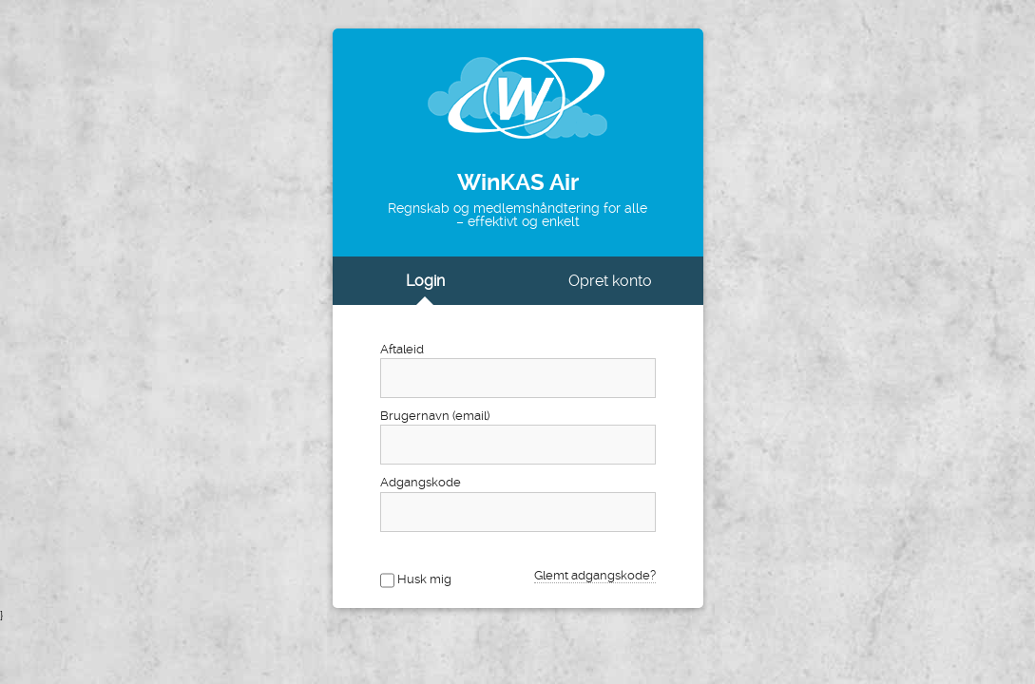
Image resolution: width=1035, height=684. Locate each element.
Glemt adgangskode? (595, 575)
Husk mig (424, 579)
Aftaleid (402, 349)
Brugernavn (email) (434, 415)
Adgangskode (420, 482)
